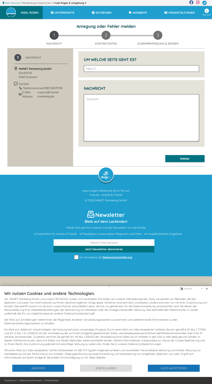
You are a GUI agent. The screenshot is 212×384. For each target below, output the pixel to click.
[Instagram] (198, 3)
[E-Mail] (104, 242)
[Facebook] (191, 3)
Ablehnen (38, 368)
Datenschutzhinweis (31, 380)
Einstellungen (106, 368)
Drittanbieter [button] (52, 380)
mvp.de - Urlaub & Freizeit (106, 194)
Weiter (185, 159)
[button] (32, 11)
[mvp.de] (204, 3)
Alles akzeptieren (174, 368)
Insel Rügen (70, 2)
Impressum (10, 380)
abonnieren (104, 249)
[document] (106, 327)
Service (207, 12)
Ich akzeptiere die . (104, 257)
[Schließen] (206, 288)
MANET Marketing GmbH (111, 200)
